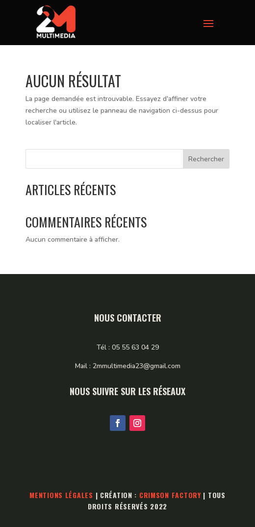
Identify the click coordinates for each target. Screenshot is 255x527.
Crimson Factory (170, 495)
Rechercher (206, 159)
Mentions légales (61, 495)
